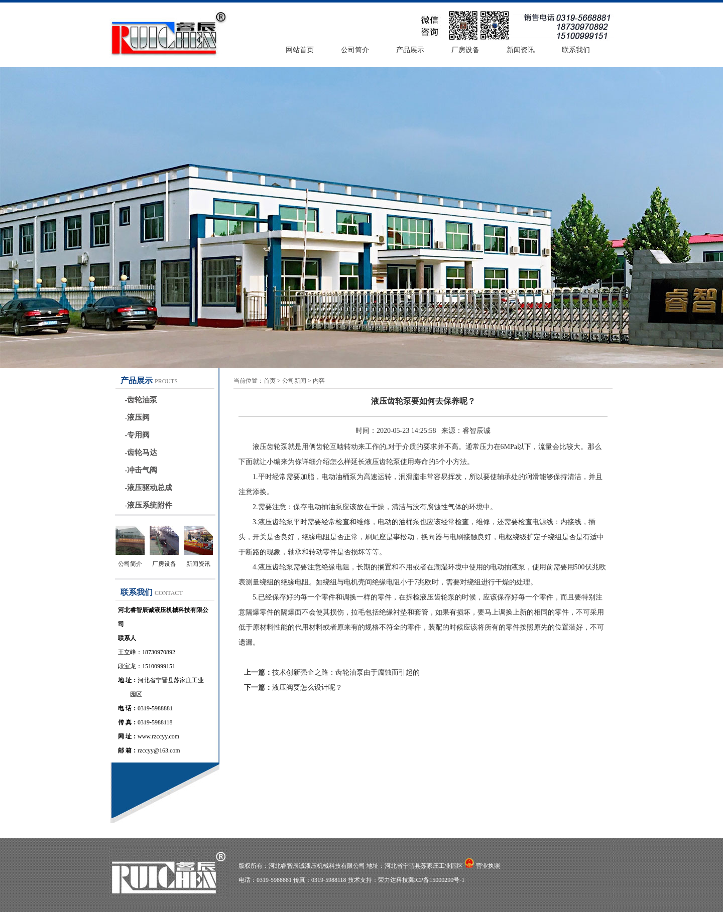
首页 (270, 380)
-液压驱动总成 (149, 488)
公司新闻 (294, 380)
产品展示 (410, 50)
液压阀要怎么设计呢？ (307, 687)
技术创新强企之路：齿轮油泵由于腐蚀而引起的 (346, 672)
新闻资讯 (521, 50)
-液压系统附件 (149, 505)
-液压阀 (137, 417)
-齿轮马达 (141, 452)
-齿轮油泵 (141, 400)
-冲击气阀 (141, 470)
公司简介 (355, 50)
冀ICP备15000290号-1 (436, 879)
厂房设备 (465, 50)
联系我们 (576, 50)
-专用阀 (137, 435)
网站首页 (300, 50)
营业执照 (488, 865)
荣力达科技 (393, 879)
